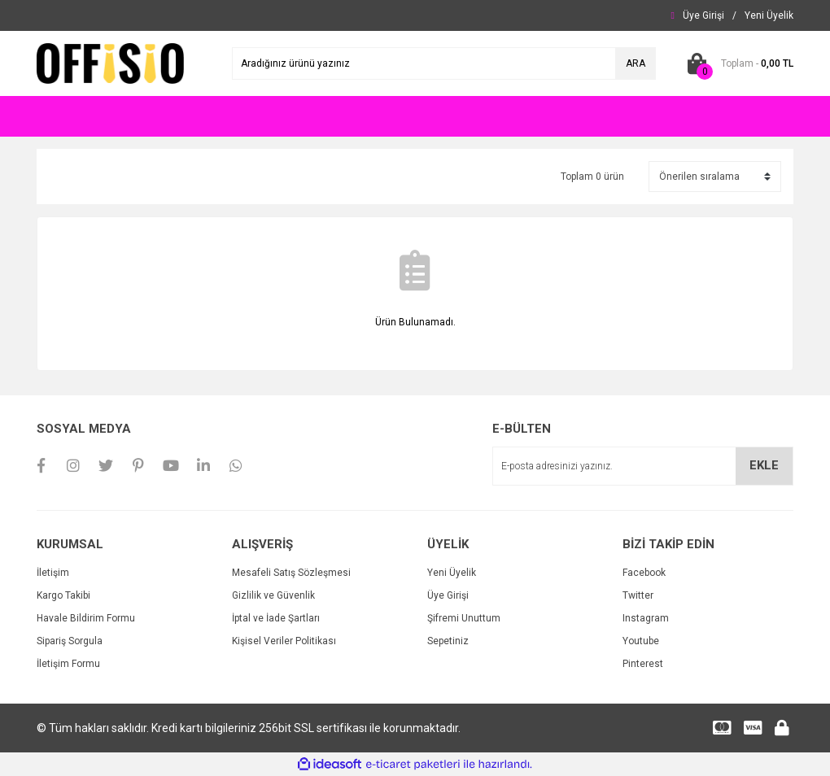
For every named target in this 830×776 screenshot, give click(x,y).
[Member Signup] (769, 15)
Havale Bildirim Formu (86, 618)
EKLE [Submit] (764, 465)
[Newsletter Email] (643, 466)
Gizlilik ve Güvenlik (273, 595)
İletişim (53, 572)
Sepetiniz (448, 641)
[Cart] (736, 63)
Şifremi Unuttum (463, 618)
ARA (635, 63)
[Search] (444, 63)
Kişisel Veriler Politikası (284, 641)
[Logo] (110, 62)
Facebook (644, 572)
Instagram (645, 618)
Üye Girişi (448, 595)
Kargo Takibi (63, 595)
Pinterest (642, 663)
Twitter (637, 595)
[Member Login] (703, 15)
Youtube (640, 641)
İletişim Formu (68, 663)
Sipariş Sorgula (70, 641)
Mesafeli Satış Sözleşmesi (291, 572)
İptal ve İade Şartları (276, 618)
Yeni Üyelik (451, 572)
